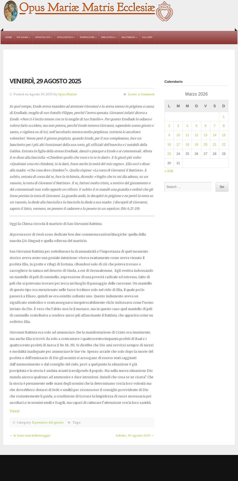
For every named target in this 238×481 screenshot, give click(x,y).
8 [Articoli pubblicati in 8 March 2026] (224, 126)
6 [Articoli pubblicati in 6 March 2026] (206, 126)
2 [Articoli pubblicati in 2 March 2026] (169, 126)
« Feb (168, 171)
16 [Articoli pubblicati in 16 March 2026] (169, 144)
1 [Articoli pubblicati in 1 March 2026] (224, 116)
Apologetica (65, 37)
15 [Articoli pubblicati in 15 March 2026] (223, 135)
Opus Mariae (67, 94)
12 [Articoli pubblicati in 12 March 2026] (196, 135)
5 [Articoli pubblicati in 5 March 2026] (196, 126)
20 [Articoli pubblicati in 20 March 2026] (205, 144)
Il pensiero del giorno (48, 422)
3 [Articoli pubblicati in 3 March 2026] (178, 126)
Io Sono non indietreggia (31, 435)
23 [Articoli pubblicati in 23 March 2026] (169, 154)
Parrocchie (87, 37)
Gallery (147, 37)
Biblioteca (108, 37)
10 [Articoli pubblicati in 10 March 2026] (178, 135)
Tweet (14, 411)
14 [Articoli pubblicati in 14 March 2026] (214, 135)
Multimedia (128, 37)
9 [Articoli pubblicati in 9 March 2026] (169, 135)
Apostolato (42, 37)
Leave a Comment (141, 94)
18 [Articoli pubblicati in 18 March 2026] (187, 144)
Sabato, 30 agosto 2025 (133, 435)
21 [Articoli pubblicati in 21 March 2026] (214, 144)
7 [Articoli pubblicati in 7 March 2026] (215, 126)
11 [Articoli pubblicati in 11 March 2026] (187, 135)
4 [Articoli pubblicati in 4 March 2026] (187, 126)
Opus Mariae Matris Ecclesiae (88, 11)
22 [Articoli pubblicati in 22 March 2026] (223, 144)
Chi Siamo (22, 37)
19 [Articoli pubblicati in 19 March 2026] (196, 144)
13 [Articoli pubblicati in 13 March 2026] (205, 135)
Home (8, 37)
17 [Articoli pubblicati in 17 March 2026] (178, 144)
